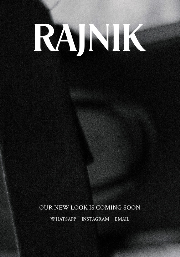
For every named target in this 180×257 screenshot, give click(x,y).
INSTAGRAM (95, 219)
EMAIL (122, 219)
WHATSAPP (63, 219)
